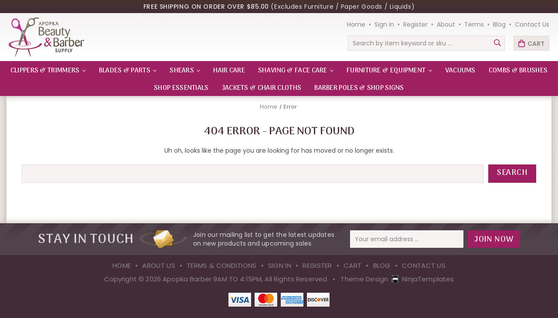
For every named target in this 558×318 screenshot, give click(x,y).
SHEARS (185, 70)
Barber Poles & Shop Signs (359, 88)
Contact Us (532, 24)
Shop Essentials (181, 88)
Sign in (384, 24)
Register (415, 24)
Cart (352, 265)
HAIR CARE (229, 70)
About (446, 24)
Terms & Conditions (221, 265)
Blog (499, 24)
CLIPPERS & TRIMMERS (48, 70)
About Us (158, 265)
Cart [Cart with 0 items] (535, 43)
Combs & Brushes (518, 70)
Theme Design (364, 279)
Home (356, 24)
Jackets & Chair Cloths (262, 88)
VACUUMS (460, 70)
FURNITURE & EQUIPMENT (389, 70)
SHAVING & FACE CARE (295, 70)
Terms (474, 24)
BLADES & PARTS (128, 70)
